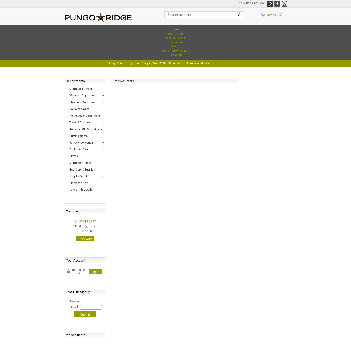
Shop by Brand (78, 176)
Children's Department (83, 102)
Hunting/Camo (78, 136)
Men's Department (80, 88)
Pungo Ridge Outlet (81, 189)
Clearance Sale (175, 37)
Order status (175, 42)
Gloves (73, 156)
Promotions (176, 63)
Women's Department (82, 95)
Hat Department (79, 109)
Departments (175, 33)
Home (175, 29)
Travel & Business (80, 122)
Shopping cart (87, 221)
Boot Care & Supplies (82, 169)
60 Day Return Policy (119, 63)
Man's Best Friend (80, 162)
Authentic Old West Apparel (86, 129)
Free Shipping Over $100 (151, 63)
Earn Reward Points (199, 63)
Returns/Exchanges (175, 50)
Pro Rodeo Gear (79, 149)
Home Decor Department (84, 115)
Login (95, 272)
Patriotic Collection (81, 142)
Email (74, 306)
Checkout (85, 239)
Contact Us (175, 55)
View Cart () (274, 14)
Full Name (72, 301)
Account (175, 46)
